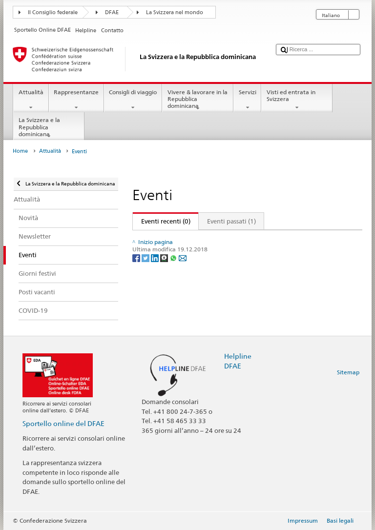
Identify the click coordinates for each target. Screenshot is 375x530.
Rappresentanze (76, 100)
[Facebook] (137, 278)
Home (20, 151)
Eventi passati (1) (231, 221)
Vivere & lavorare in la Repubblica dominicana (198, 100)
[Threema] (164, 278)
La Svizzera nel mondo (174, 12)
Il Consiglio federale (53, 12)
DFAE (112, 12)
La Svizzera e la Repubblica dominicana (49, 128)
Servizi (247, 100)
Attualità (31, 100)
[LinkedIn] (155, 278)
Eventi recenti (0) (161, 221)
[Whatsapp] (174, 278)
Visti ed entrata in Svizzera (297, 100)
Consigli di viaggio (133, 100)
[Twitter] (146, 278)
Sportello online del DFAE (63, 423)
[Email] (183, 278)
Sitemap (348, 372)
